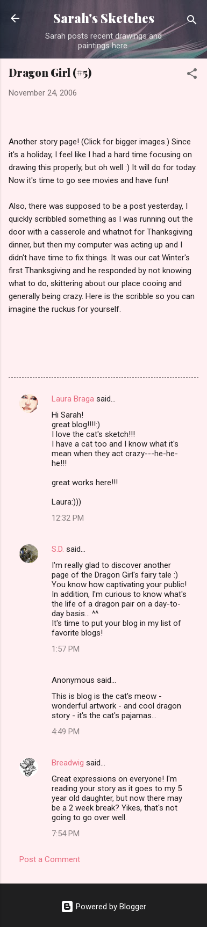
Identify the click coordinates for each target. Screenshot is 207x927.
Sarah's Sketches (103, 18)
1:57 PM (66, 649)
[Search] (191, 21)
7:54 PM (66, 833)
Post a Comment (49, 859)
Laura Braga (73, 399)
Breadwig (68, 763)
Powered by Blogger (103, 906)
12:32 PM (68, 518)
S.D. (58, 549)
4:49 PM (66, 731)
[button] (191, 75)
